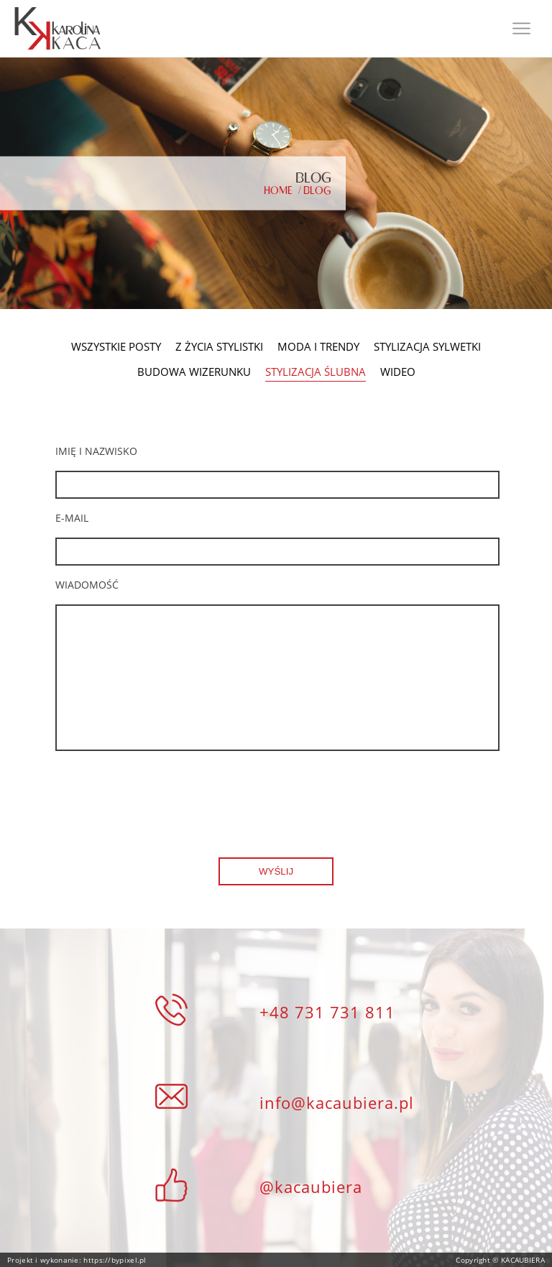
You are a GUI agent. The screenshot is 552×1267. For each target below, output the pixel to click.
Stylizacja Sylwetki (427, 346)
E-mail (71, 518)
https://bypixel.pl (114, 1260)
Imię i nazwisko (96, 451)
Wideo (397, 372)
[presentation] (164, 793)
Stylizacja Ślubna (315, 373)
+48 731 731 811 (327, 1012)
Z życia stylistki (219, 346)
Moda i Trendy (318, 346)
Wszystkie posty (116, 346)
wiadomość (87, 584)
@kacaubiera (310, 1186)
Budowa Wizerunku (194, 372)
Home (278, 190)
